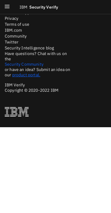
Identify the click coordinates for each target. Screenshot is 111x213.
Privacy (11, 18)
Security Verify (39, 7)
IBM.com (13, 30)
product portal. (26, 75)
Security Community (24, 64)
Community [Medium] (16, 36)
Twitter (11, 42)
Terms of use (17, 24)
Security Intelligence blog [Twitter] (29, 48)
